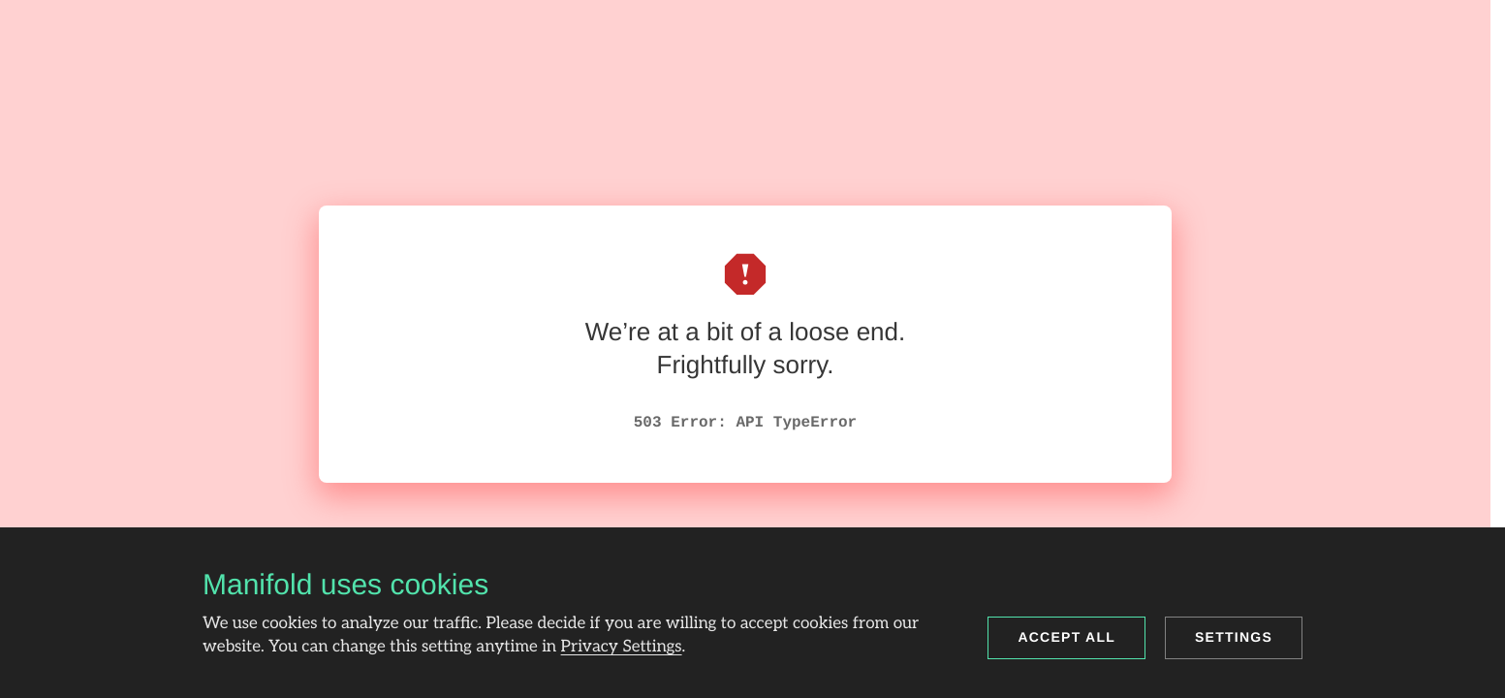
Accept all (1066, 637)
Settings (1233, 637)
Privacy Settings (621, 647)
